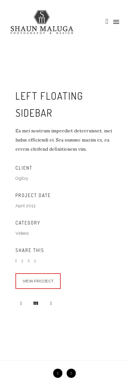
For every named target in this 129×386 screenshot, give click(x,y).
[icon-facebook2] (59, 373)
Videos (22, 233)
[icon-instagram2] (71, 373)
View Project (38, 280)
